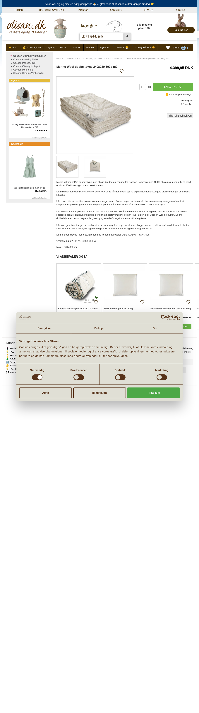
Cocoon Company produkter (90, 58)
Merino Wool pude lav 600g (118, 308)
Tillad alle (153, 392)
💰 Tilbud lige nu (32, 47)
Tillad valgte (99, 392)
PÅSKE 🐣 (122, 47)
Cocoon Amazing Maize (26, 59)
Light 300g (127, 234)
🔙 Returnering (14, 362)
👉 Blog (13, 47)
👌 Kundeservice (15, 355)
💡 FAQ (10, 351)
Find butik (18, 10)
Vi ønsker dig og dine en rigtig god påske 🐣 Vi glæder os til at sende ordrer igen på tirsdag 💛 (99, 4)
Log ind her (181, 30)
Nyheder (104, 47)
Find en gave (148, 10)
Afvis (45, 392)
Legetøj (50, 47)
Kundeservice (116, 10)
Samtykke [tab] (44, 328)
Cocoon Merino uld (114, 58)
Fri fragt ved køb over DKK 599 (51, 10)
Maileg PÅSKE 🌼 (145, 47)
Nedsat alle (17, 144)
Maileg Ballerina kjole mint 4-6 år (29, 188)
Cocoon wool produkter (92, 191)
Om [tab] (154, 328)
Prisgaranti (83, 10)
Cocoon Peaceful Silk (24, 63)
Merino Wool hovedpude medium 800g (170, 308)
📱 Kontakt (12, 348)
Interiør (76, 47)
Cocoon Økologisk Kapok (26, 66)
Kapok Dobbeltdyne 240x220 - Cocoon (78, 308)
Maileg (63, 47)
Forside (59, 58)
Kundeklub (180, 10)
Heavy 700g (143, 234)
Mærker (90, 47)
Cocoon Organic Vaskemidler (28, 73)
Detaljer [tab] (99, 328)
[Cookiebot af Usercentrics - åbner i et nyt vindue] (163, 317)
